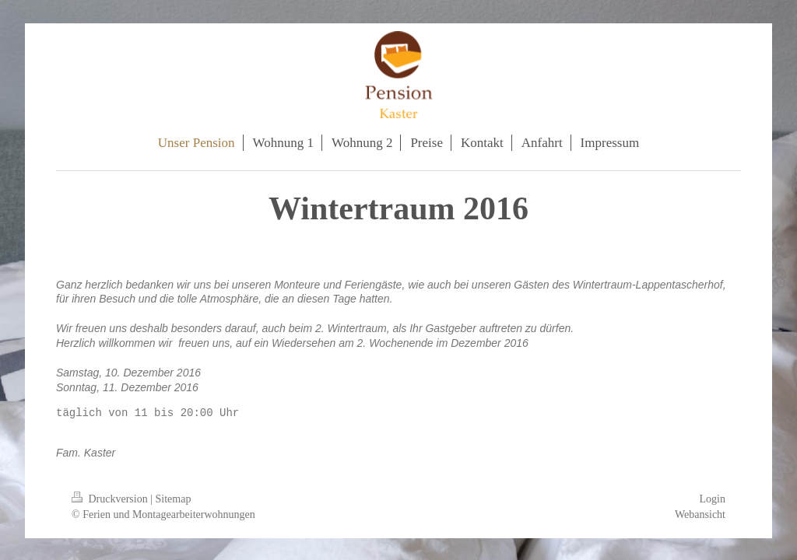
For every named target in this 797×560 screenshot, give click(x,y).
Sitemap (173, 499)
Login (712, 499)
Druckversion (111, 499)
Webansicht (700, 514)
